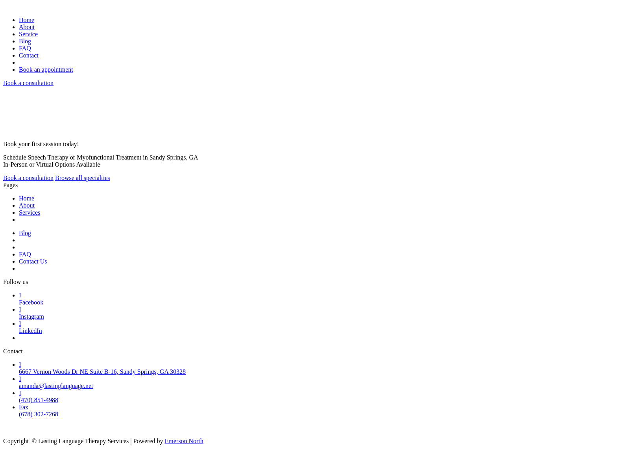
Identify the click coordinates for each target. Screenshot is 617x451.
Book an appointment (46, 69)
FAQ (25, 48)
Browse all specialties (82, 177)
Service (28, 34)
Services (29, 212)
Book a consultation (28, 83)
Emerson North (184, 441)
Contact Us (33, 261)
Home (26, 20)
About (27, 27)
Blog (25, 41)
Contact (29, 55)
